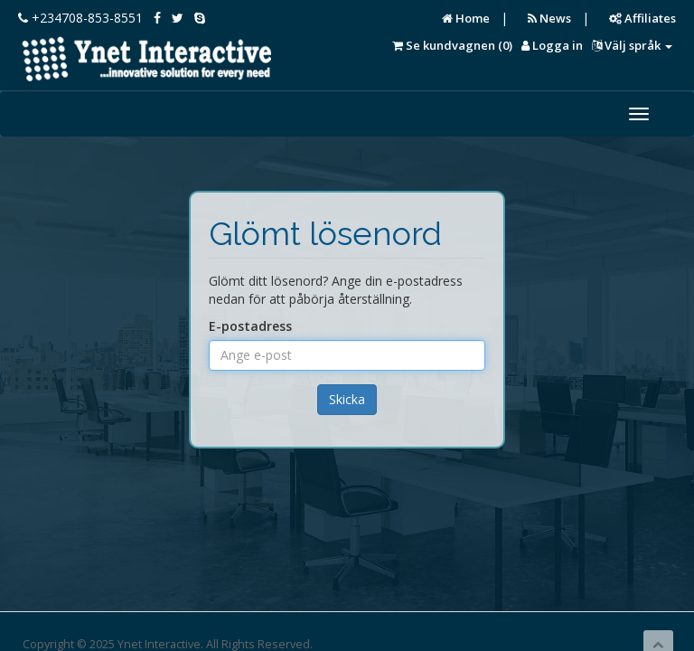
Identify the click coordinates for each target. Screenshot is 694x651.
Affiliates (642, 18)
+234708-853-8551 (80, 17)
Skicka (347, 399)
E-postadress (250, 326)
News (549, 18)
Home (466, 18)
